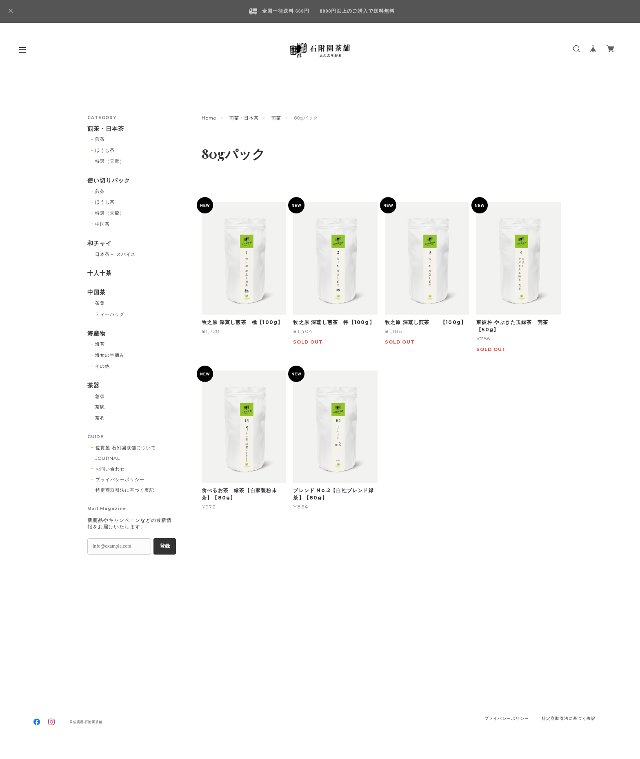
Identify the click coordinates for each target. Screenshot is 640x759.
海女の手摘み (109, 355)
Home (209, 118)
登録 (165, 546)
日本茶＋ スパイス (115, 254)
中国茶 (102, 224)
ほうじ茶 (105, 150)
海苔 (100, 344)
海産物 (96, 333)
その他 (102, 366)
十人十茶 (99, 273)
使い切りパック (108, 180)
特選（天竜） (109, 161)
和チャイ (99, 243)
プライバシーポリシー (120, 479)
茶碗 (100, 407)
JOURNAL (108, 458)
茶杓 (100, 418)
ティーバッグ (109, 314)
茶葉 (100, 303)
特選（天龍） (109, 213)
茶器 (93, 385)
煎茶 (276, 118)
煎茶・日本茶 (244, 118)
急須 (100, 396)
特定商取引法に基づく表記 (125, 490)
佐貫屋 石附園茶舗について (126, 448)
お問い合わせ (110, 469)
